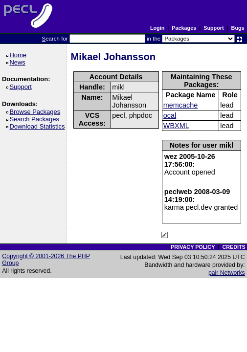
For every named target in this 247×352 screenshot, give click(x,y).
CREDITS (233, 247)
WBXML (176, 126)
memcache (180, 105)
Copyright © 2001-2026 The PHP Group (46, 259)
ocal (169, 115)
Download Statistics (38, 126)
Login (157, 28)
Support (213, 28)
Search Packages (35, 119)
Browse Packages (36, 111)
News (18, 62)
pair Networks (226, 272)
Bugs (238, 28)
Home (19, 55)
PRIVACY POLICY (193, 247)
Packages (184, 28)
